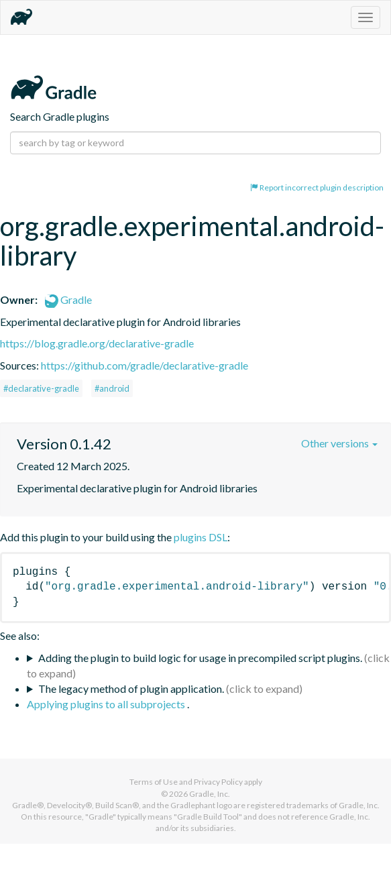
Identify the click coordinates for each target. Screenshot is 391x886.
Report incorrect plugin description (317, 187)
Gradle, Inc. (209, 794)
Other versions (339, 443)
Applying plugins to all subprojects (107, 704)
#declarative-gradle (41, 388)
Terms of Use (153, 782)
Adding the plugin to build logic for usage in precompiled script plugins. (200, 657)
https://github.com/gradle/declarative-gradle (144, 365)
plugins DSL (200, 537)
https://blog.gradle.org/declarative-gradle (97, 343)
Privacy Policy (218, 782)
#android (112, 388)
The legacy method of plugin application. (131, 688)
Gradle (68, 299)
